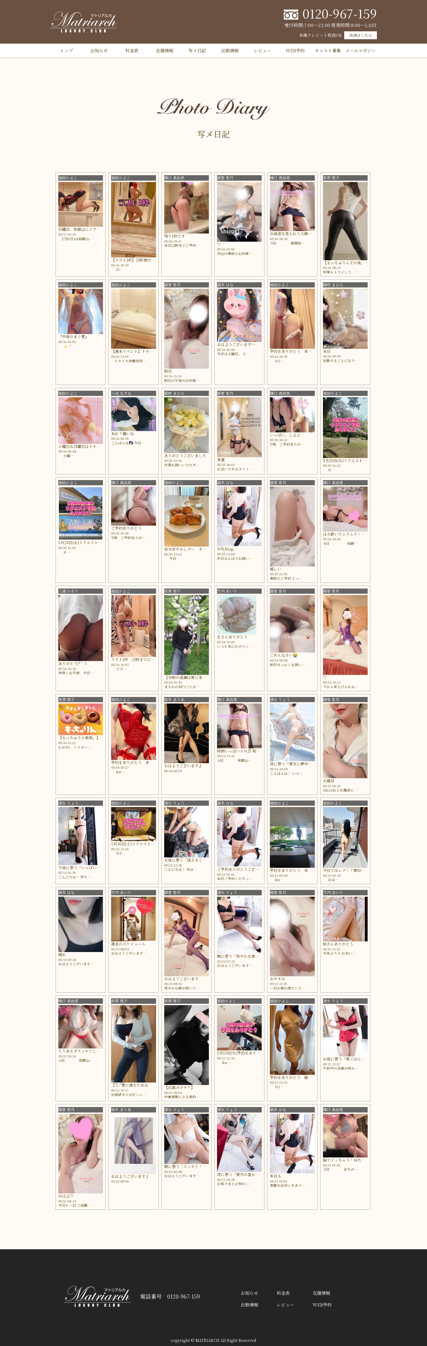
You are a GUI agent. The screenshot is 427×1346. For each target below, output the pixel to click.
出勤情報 (230, 50)
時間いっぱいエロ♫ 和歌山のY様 (245, 751)
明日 (168, 371)
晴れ (62, 954)
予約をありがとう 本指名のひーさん (302, 351)
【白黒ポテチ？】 (179, 1087)
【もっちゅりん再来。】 (79, 737)
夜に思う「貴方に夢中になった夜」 (300, 763)
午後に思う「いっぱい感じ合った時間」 (92, 867)
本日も (275, 1176)
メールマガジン (360, 50)
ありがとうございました (185, 455)
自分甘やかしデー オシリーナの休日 (196, 549)
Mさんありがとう (338, 944)
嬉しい (275, 569)
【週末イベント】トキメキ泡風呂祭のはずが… (151, 351)
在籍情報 (164, 50)
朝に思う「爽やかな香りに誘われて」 (249, 956)
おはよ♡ (66, 1196)
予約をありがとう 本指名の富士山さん (304, 870)
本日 (327, 351)
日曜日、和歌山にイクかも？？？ (86, 229)
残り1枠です (174, 236)
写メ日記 (197, 50)
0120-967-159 (340, 13)
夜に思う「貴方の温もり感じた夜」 (247, 1174)
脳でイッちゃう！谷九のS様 (347, 1160)
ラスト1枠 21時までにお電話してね (142, 659)
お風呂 (328, 780)
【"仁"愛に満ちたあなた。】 (135, 1085)
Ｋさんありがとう (232, 636)
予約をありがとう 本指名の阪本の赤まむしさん (153, 762)
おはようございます (181, 978)
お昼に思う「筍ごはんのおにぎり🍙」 (356, 1059)
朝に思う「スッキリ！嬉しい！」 (192, 1166)
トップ (66, 50)
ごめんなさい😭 (283, 655)
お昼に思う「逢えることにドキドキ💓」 (199, 860)
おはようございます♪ (183, 765)
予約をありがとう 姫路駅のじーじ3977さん (308, 1077)
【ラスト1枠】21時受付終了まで (138, 260)
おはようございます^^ (236, 344)
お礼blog (225, 548)
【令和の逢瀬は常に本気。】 (189, 677)
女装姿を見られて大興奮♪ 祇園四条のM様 (306, 233)
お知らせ (99, 50)
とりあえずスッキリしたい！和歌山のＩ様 (94, 1051)
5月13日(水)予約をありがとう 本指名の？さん (257, 1053)
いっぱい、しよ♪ (285, 435)
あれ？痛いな (122, 433)
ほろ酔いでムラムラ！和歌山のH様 (353, 534)
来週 (221, 459)
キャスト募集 (328, 50)
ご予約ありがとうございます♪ (243, 869)
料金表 (131, 50)
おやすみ (277, 978)
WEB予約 (295, 50)
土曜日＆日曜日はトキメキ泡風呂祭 (88, 446)
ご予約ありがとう (126, 528)
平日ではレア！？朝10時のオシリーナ (355, 870)
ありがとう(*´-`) (72, 663)
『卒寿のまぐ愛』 (73, 336)
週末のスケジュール (128, 944)
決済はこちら (360, 35)
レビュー (262, 50)
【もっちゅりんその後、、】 (347, 262)
